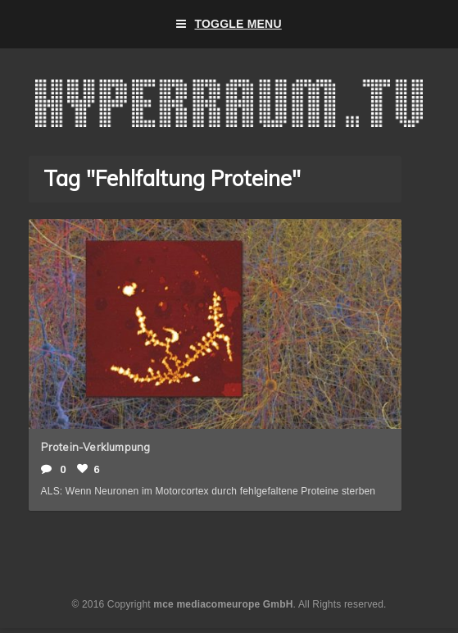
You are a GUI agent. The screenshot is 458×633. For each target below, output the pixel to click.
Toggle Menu (229, 24)
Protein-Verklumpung (96, 446)
